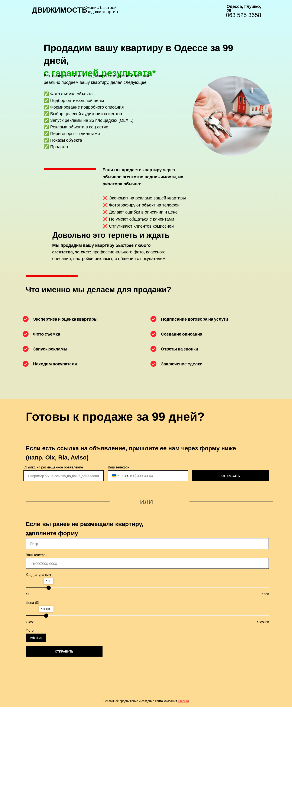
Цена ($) (32, 603)
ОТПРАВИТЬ (230, 476)
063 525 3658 (243, 15)
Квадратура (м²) (38, 575)
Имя (29, 535)
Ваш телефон (119, 467)
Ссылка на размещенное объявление (53, 467)
